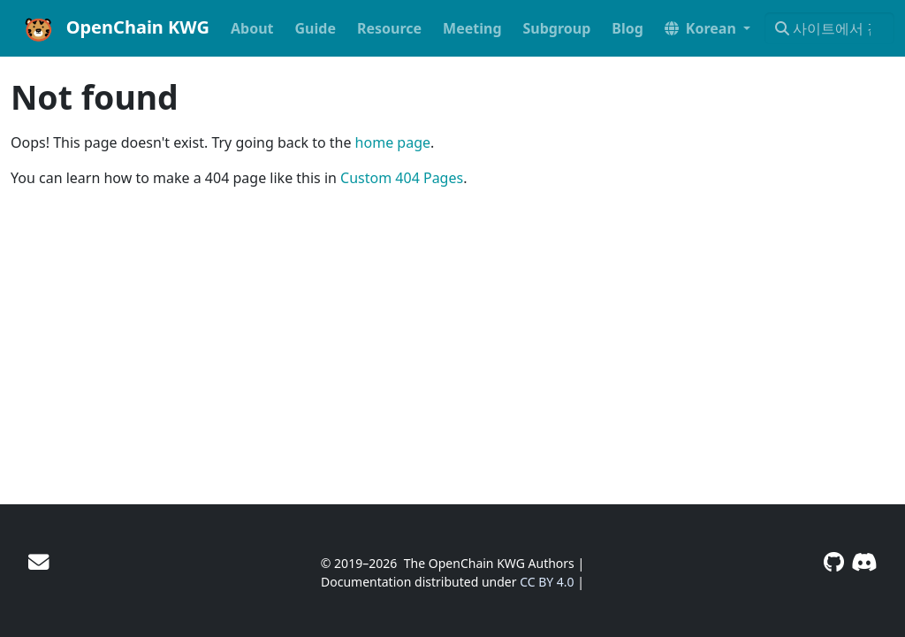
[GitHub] (834, 562)
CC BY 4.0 (547, 581)
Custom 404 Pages (401, 178)
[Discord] (864, 562)
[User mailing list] (38, 562)
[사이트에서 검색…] (829, 28)
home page (392, 142)
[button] (707, 28)
